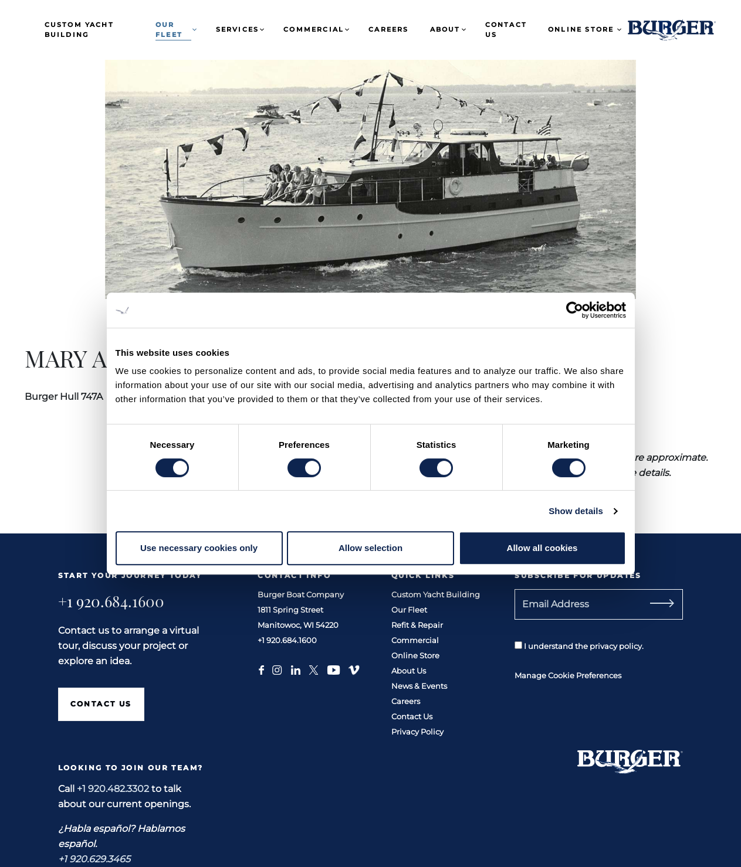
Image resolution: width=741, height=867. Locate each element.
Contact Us (506, 30)
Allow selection (370, 548)
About (445, 29)
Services (237, 29)
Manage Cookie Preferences (568, 675)
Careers (388, 29)
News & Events (419, 686)
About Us (408, 670)
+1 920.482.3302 (113, 788)
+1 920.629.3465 (94, 859)
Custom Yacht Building (79, 30)
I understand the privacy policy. (579, 646)
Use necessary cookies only (199, 548)
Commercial (313, 29)
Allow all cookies (542, 548)
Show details (576, 511)
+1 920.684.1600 (111, 601)
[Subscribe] (675, 604)
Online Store (581, 29)
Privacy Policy (417, 731)
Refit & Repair (417, 625)
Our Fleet (168, 30)
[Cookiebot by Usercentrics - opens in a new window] (574, 310)
